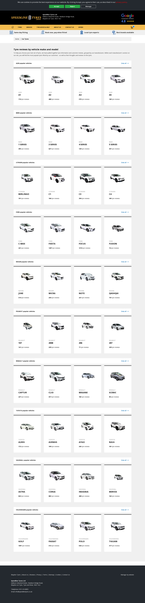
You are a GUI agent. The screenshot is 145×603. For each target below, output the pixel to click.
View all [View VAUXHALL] (125, 460)
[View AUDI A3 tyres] (57, 86)
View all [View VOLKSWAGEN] (125, 510)
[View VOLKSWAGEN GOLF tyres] (27, 533)
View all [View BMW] (125, 113)
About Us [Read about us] (25, 575)
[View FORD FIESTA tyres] (57, 235)
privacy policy (121, 2)
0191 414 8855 (47, 21)
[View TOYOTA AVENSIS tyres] (57, 434)
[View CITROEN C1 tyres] (57, 185)
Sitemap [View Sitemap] (51, 575)
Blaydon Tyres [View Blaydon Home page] (15, 575)
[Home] (13, 27)
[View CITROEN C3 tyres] (87, 185)
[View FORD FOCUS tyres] (87, 235)
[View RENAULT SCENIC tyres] (117, 384)
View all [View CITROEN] (125, 162)
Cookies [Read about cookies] (58, 575)
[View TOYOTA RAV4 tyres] (117, 434)
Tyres (20, 27)
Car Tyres (25, 39)
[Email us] (23, 592)
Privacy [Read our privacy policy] (39, 575)
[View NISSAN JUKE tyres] (27, 285)
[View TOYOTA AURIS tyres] (27, 434)
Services (29, 27)
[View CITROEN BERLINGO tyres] (27, 185)
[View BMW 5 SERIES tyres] (117, 136)
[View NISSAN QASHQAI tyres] (117, 285)
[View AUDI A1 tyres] (27, 86)
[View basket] (132, 27)
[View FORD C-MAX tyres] (27, 235)
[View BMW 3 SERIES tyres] (57, 136)
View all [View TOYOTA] (125, 411)
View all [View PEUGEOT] (125, 311)
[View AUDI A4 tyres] (87, 86)
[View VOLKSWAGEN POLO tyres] (87, 533)
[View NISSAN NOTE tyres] (87, 285)
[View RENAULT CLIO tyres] (57, 384)
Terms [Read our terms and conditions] (45, 575)
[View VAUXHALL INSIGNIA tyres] (87, 483)
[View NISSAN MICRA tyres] (57, 285)
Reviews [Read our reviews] (32, 575)
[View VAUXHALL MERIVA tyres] (117, 483)
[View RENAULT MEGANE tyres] (87, 384)
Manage (88, 6)
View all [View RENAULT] (125, 361)
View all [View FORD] (125, 212)
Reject (72, 6)
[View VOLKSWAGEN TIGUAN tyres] (117, 533)
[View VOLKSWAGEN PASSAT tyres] (57, 533)
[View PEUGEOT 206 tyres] (87, 334)
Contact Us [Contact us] (69, 27)
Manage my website (127, 575)
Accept (56, 6)
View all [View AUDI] (125, 63)
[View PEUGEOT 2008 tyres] (57, 334)
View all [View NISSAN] (125, 262)
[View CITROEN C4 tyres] (117, 185)
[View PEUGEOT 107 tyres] (27, 334)
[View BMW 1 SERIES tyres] (27, 136)
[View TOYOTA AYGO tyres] (87, 434)
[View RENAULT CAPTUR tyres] (27, 384)
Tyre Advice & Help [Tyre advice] (43, 27)
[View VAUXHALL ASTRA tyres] (27, 483)
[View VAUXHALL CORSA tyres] (57, 483)
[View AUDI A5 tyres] (117, 86)
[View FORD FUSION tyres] (117, 235)
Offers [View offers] (80, 27)
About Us (57, 27)
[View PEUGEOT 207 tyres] (117, 334)
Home (17, 39)
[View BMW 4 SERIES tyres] (87, 136)
